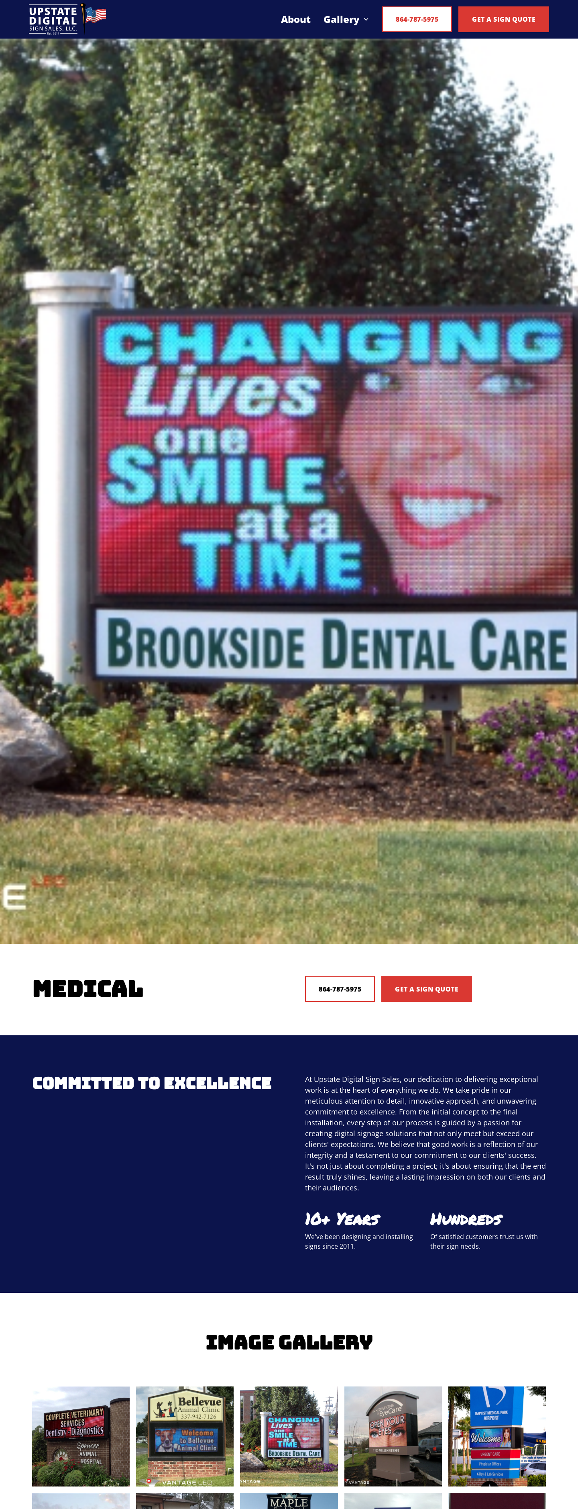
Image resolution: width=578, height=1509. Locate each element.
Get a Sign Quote (503, 19)
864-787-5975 (417, 19)
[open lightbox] (81, 1436)
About (296, 19)
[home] (67, 19)
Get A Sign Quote (426, 989)
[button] (346, 19)
